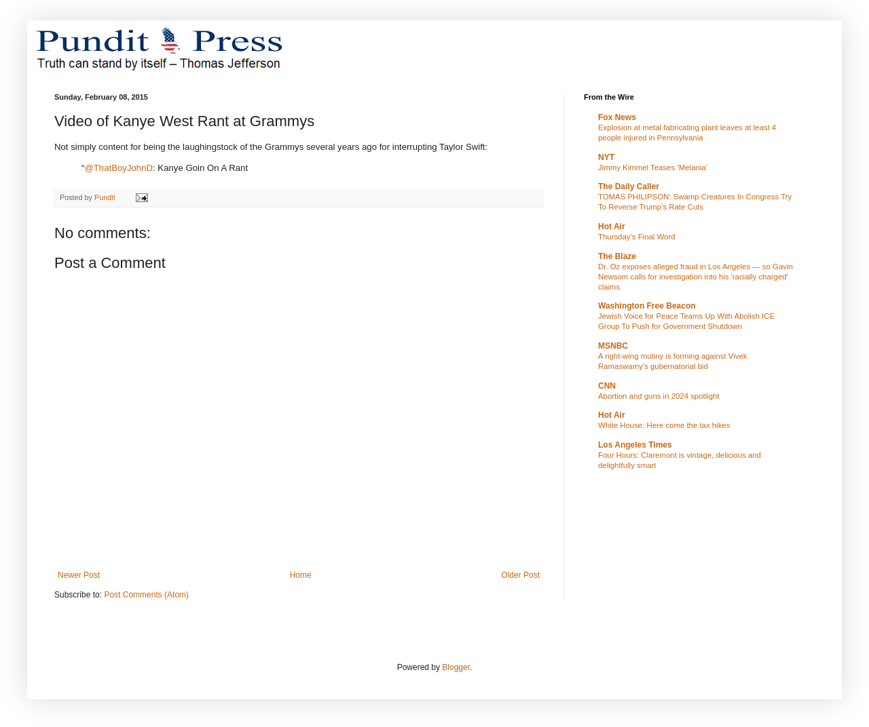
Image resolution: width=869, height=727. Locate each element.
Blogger (456, 667)
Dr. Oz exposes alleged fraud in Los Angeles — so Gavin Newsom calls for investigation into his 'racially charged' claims (695, 276)
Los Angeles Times (635, 445)
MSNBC (613, 346)
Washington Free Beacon (647, 306)
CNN (607, 386)
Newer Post (79, 575)
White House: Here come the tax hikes (664, 425)
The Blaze (617, 256)
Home (301, 575)
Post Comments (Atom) (146, 595)
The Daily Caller (628, 186)
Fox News (617, 117)
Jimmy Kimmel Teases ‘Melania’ (652, 167)
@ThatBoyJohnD (118, 168)
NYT (606, 157)
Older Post (520, 575)
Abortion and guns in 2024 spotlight (659, 396)
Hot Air (611, 226)
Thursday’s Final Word (637, 237)
